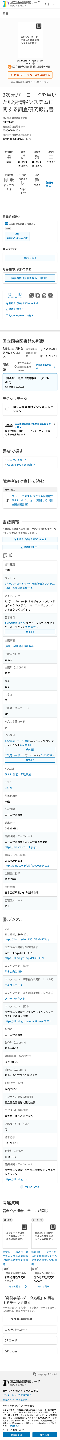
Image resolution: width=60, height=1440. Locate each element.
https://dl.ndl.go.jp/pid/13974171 (24, 958)
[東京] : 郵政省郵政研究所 (19, 646)
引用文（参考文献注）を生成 (21, 303)
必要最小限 (16, 1434)
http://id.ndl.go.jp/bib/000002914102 (27, 865)
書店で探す (30, 258)
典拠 (30, 631)
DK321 (8, 788)
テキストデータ (14, 985)
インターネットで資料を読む (17, 1395)
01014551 (46, 755)
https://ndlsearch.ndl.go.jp (20, 847)
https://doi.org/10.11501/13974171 (27, 939)
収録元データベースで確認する (30, 75)
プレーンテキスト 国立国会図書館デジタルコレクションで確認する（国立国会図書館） (32, 500)
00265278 (30, 627)
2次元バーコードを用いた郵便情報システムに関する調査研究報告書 (30, 586)
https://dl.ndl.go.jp (16, 1179)
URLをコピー (20, 295)
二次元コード (12, 755)
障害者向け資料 (14, 971)
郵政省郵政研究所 (15, 623)
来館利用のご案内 (46, 366)
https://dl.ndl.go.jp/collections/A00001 (28, 1021)
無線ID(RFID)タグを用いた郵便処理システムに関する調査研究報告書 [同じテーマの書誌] (44, 1258)
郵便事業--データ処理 (17, 741)
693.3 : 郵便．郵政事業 (18, 774)
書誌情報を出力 (14, 309)
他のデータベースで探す (19, 315)
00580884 (25, 745)
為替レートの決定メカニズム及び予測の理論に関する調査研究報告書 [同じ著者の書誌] (15, 1258)
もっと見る (18, 1286)
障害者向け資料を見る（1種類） (30, 278)
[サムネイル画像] (16, 1236)
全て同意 (44, 1434)
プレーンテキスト (15, 998)
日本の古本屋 (16, 460)
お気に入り (10, 295)
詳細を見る (49, 184)
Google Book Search (21, 464)
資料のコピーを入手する (15, 1400)
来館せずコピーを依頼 (17, 236)
